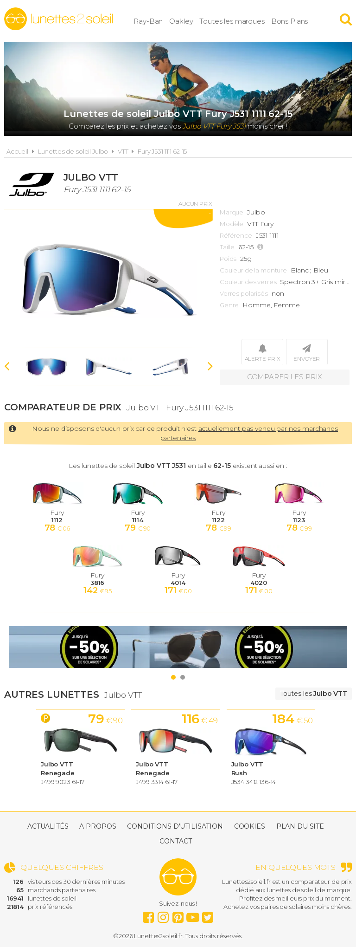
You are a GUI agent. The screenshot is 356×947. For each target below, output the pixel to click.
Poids (228, 258)
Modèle (231, 223)
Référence (236, 235)
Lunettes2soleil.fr (58, 19)
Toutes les (313, 693)
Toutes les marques (237, 20)
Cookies (249, 826)
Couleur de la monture (253, 270)
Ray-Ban (154, 20)
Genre (229, 305)
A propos (97, 826)
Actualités (48, 826)
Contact (175, 841)
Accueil (17, 151)
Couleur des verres (248, 281)
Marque (231, 212)
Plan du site (300, 826)
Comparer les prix (285, 377)
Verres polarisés (244, 293)
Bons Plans (295, 20)
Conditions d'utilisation (175, 826)
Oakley (187, 20)
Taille (227, 247)
